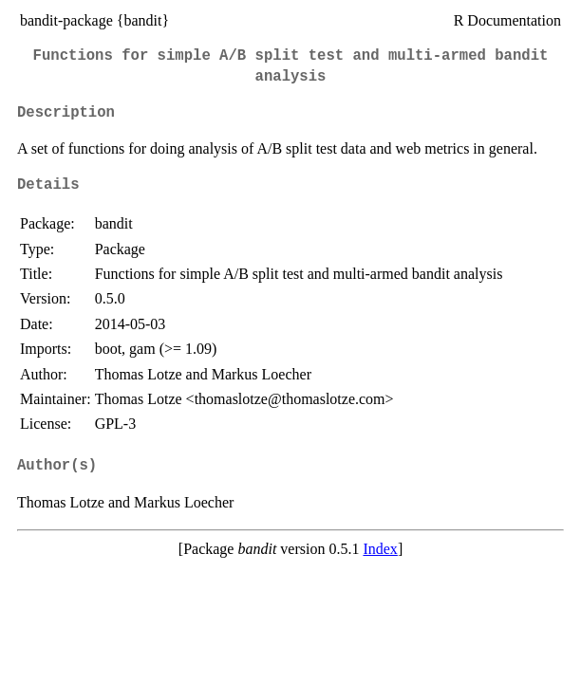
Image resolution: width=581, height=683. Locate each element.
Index (380, 549)
